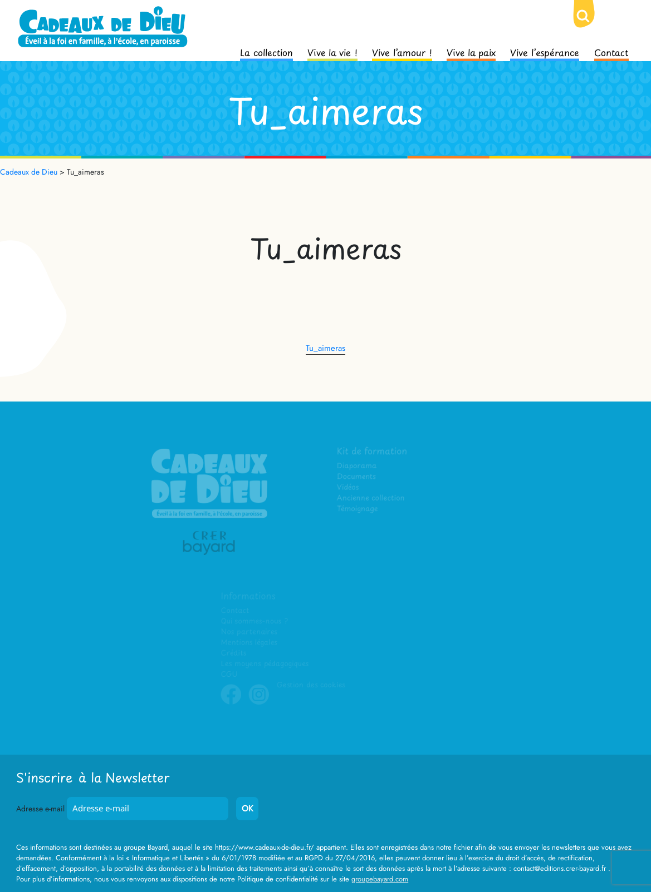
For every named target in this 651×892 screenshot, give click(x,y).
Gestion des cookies (311, 685)
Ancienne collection (370, 498)
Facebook (232, 703)
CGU (230, 675)
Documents (356, 477)
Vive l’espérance (544, 51)
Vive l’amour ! (402, 51)
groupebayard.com (379, 879)
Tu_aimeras (325, 348)
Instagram (259, 703)
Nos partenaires (249, 632)
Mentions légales (249, 643)
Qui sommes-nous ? (255, 622)
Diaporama (357, 467)
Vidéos (348, 488)
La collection (266, 51)
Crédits (234, 653)
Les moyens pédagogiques (265, 664)
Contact (611, 51)
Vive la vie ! (332, 51)
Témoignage (357, 509)
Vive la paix (471, 51)
